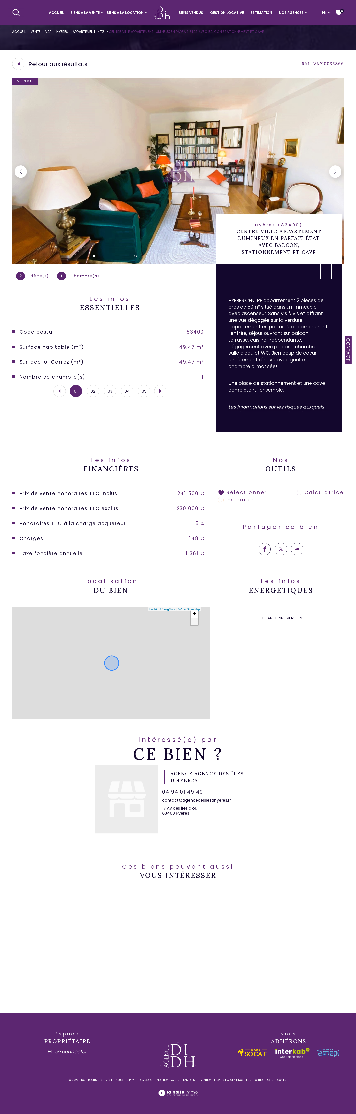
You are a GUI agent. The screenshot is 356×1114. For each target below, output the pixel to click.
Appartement (84, 31)
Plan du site (190, 1080)
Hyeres (62, 31)
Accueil (56, 12)
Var (48, 31)
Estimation (261, 12)
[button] (335, 171)
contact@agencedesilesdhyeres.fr (196, 800)
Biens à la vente (85, 12)
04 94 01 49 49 (182, 792)
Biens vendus (191, 12)
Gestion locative (227, 12)
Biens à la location (125, 12)
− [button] (194, 621)
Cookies (281, 1080)
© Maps (167, 609)
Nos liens (244, 1080)
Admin (231, 1080)
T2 (102, 31)
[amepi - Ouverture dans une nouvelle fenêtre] (328, 1053)
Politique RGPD (263, 1080)
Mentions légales (212, 1080)
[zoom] (178, 262)
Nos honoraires (168, 1080)
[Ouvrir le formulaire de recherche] (16, 12)
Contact (348, 349)
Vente (36, 31)
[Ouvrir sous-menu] (102, 12)
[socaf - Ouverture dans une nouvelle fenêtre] (252, 1053)
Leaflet (153, 609)
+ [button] (194, 614)
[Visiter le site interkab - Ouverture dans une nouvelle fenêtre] (292, 1053)
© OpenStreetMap (189, 609)
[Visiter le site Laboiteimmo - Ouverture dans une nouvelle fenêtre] (178, 1099)
